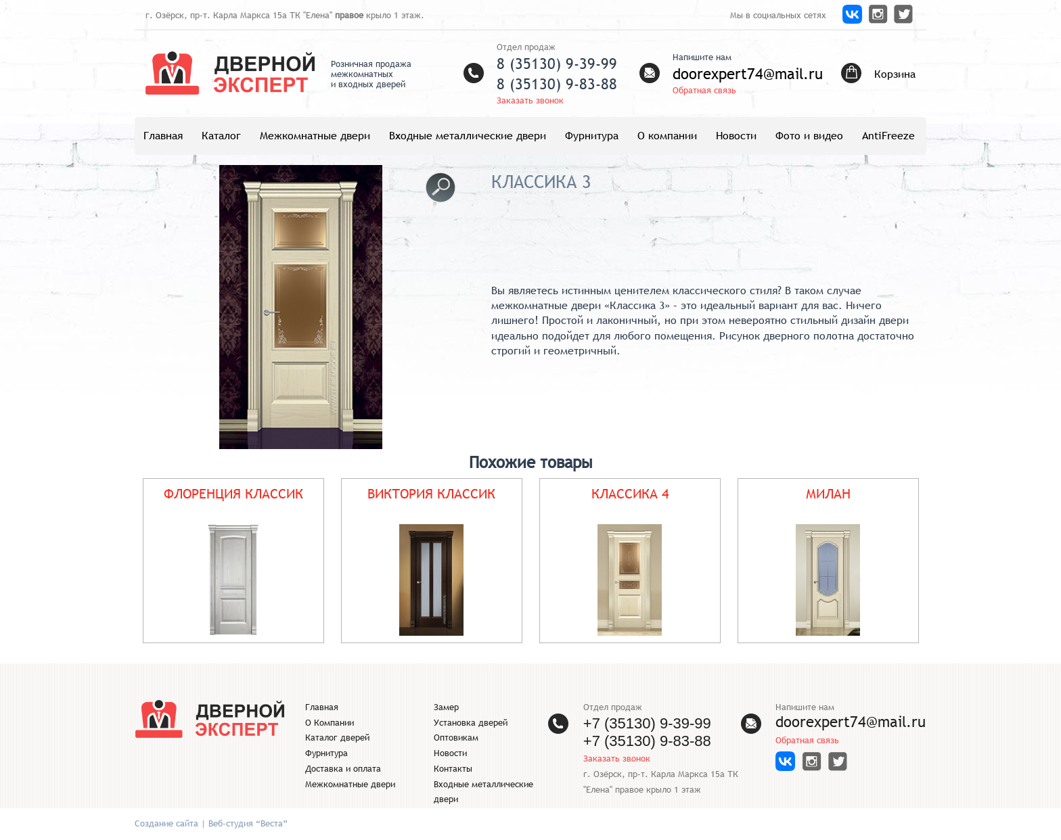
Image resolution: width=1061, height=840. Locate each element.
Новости (736, 135)
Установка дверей (470, 723)
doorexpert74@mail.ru (748, 74)
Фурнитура (591, 135)
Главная (163, 135)
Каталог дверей (337, 737)
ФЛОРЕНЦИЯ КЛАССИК (233, 493)
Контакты (453, 769)
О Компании (329, 723)
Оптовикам (456, 737)
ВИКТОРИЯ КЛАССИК (431, 493)
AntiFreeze (888, 135)
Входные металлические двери (467, 135)
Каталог (221, 135)
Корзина (895, 74)
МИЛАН (828, 493)
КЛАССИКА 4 (630, 493)
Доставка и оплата (343, 769)
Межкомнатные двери (315, 135)
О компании (667, 135)
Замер (446, 707)
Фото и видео (809, 135)
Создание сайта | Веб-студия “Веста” (211, 823)
